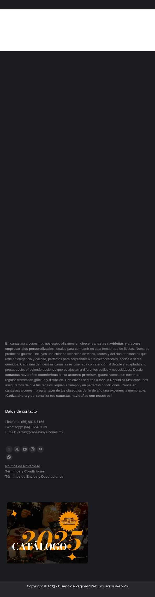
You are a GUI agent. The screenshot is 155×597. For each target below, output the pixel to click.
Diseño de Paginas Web (77, 586)
